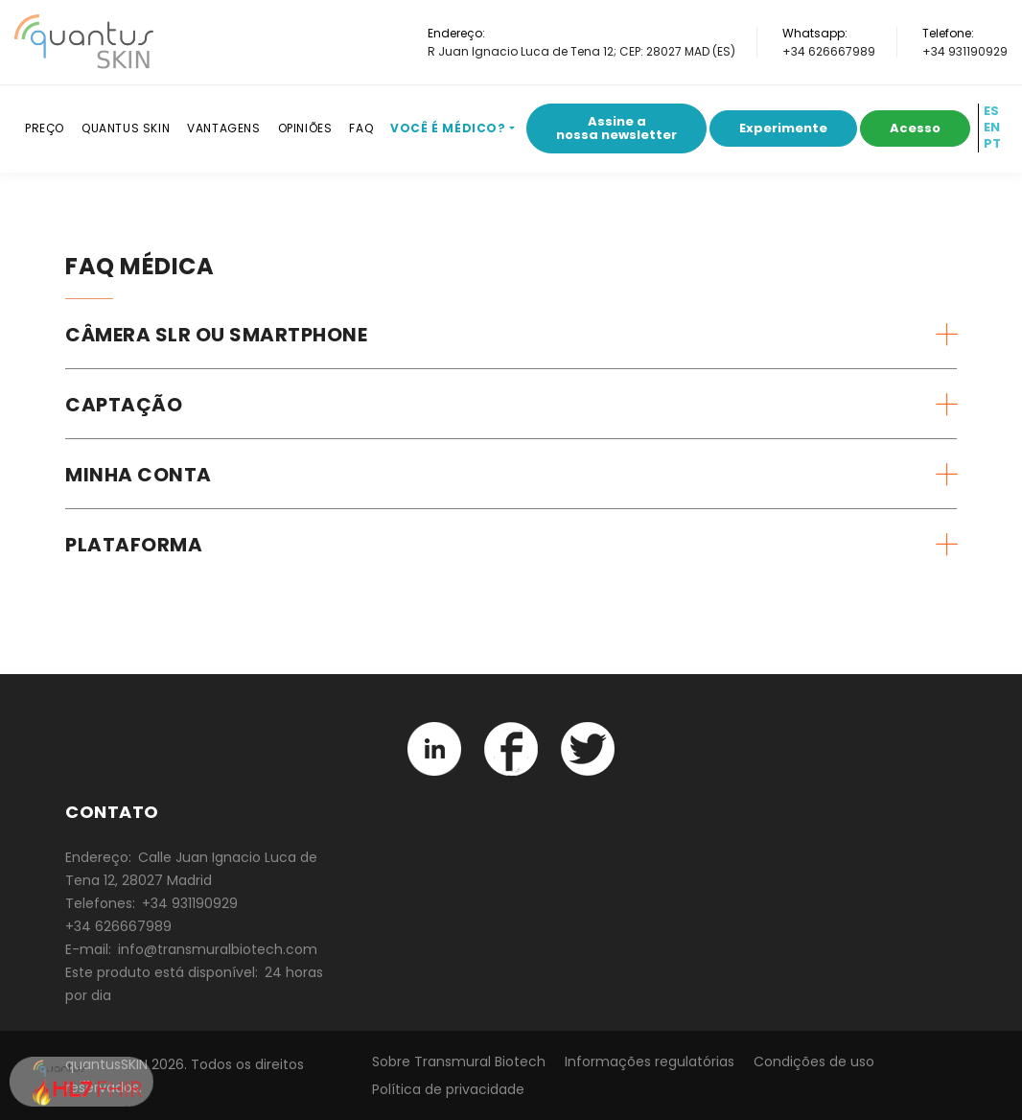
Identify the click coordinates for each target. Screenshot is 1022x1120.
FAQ (361, 128)
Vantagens (223, 128)
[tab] (511, 334)
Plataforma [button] (133, 544)
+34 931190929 (965, 51)
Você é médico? (447, 128)
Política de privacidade (448, 1089)
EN (992, 127)
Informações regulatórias (649, 1061)
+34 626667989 (828, 51)
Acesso (915, 128)
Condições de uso (814, 1061)
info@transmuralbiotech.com (217, 949)
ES (991, 111)
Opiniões (305, 128)
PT (992, 144)
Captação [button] (123, 404)
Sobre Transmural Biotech (459, 1061)
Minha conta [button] (138, 474)
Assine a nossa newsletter (616, 128)
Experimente (783, 128)
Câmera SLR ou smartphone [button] (216, 334)
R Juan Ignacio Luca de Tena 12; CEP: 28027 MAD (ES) (581, 51)
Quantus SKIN (125, 128)
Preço (44, 128)
